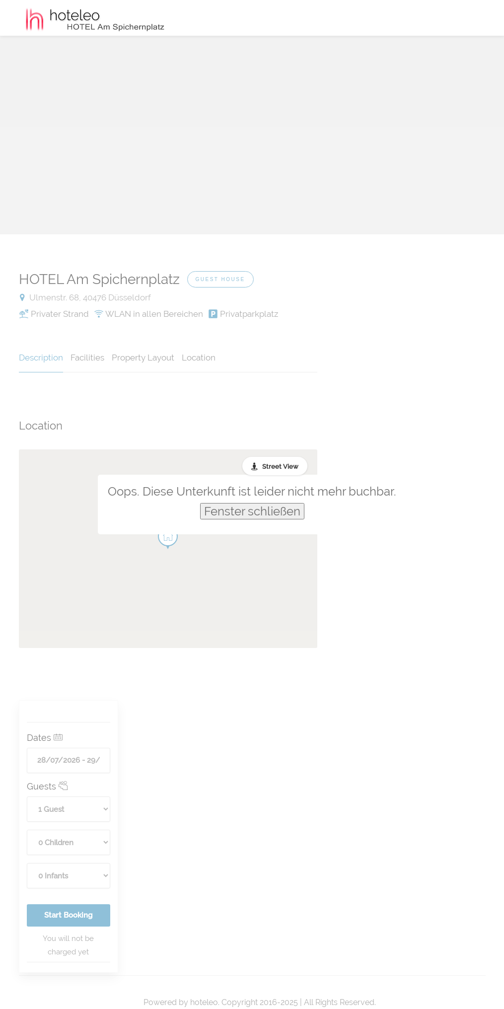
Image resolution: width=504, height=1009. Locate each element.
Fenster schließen (252, 511)
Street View (280, 466)
